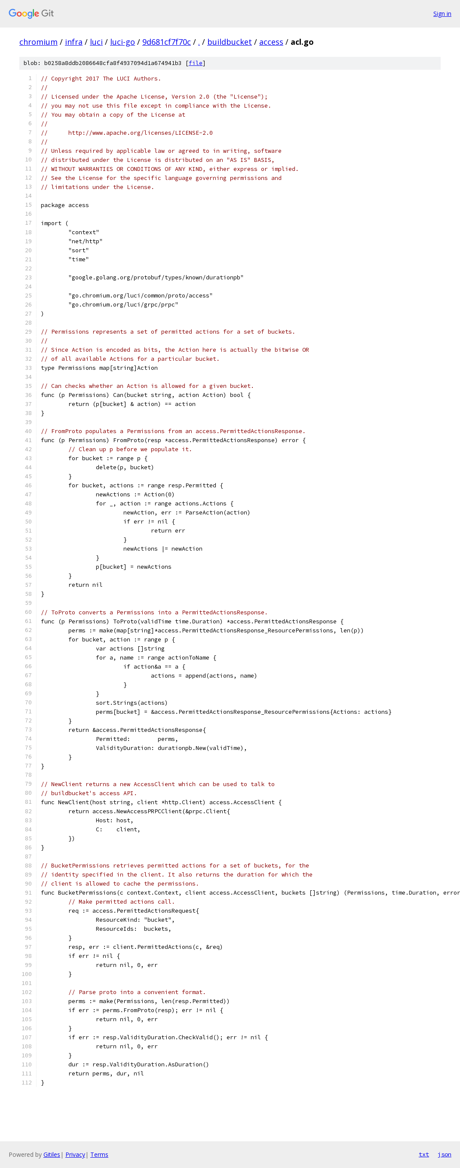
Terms (99, 1154)
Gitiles (51, 1154)
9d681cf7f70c (166, 42)
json (444, 1154)
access (271, 42)
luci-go (122, 42)
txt (424, 1154)
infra (74, 42)
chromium (38, 42)
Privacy (75, 1154)
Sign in (442, 13)
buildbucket (229, 42)
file (195, 63)
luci (96, 42)
